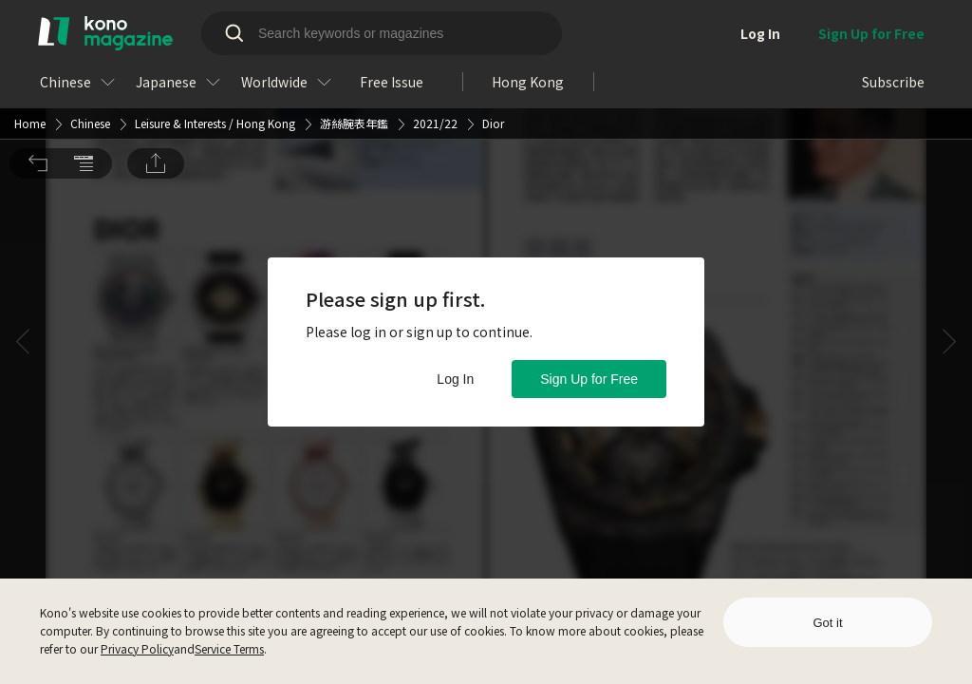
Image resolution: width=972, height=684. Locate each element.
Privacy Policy (137, 648)
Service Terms (229, 648)
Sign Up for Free (589, 379)
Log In (455, 379)
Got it (827, 623)
